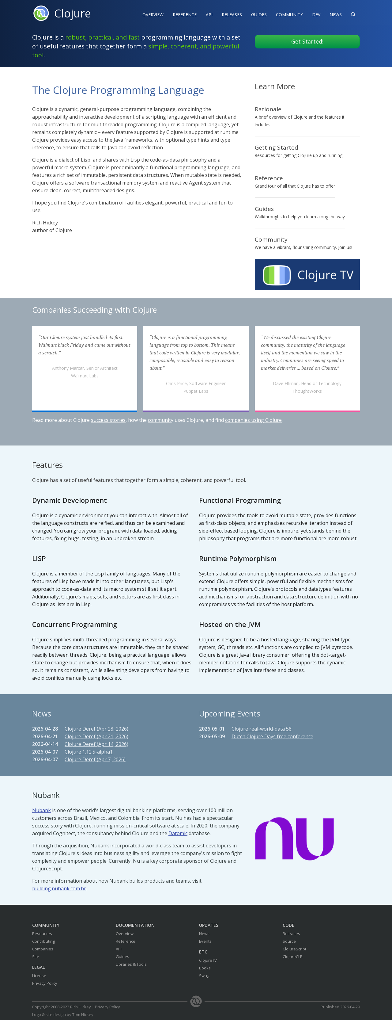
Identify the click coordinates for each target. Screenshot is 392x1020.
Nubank (41, 810)
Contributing (43, 941)
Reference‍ (185, 14)
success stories (108, 420)
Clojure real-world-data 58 (262, 728)
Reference (125, 941)
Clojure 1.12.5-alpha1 (89, 751)
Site (35, 956)
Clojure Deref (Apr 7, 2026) (95, 759)
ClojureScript (294, 949)
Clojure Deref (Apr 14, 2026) (96, 744)
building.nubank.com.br (59, 888)
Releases (232, 14)
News (336, 14)
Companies (42, 949)
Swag (204, 975)
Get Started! (307, 41)
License (39, 975)
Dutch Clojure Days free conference (272, 736)
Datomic (177, 833)
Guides (259, 14)
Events (205, 941)
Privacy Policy (44, 983)
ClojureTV (208, 960)
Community (289, 14)
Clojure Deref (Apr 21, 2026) (96, 736)
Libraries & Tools (131, 964)
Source (289, 941)
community (160, 420)
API (209, 14)
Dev (316, 14)
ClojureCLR (293, 956)
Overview (153, 14)
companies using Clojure (253, 420)
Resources (42, 933)
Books (205, 968)
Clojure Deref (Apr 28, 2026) (96, 728)
